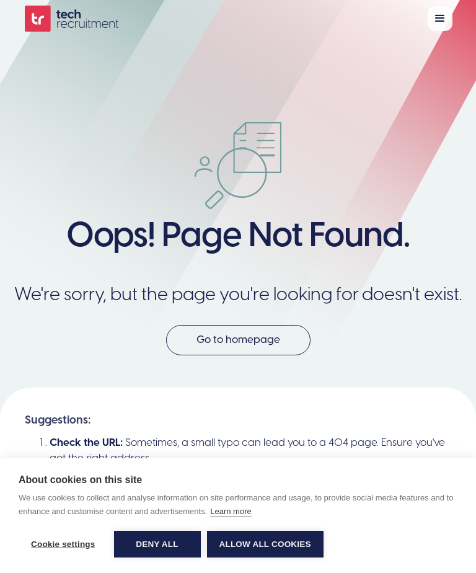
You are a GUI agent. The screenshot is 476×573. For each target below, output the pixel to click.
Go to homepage (238, 339)
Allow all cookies (265, 544)
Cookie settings (63, 544)
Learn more (230, 511)
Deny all (157, 544)
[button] (440, 18)
